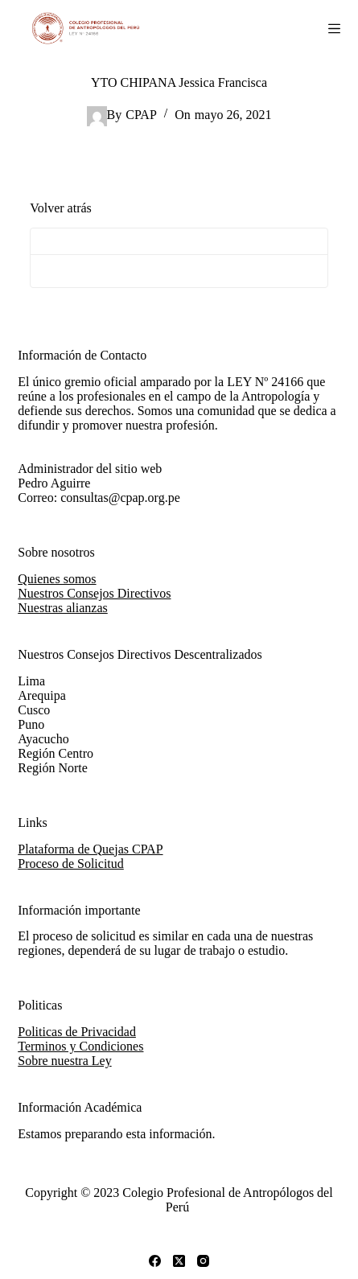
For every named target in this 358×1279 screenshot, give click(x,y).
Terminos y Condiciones (80, 1046)
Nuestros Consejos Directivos (94, 593)
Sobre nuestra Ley (64, 1060)
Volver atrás (61, 208)
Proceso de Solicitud (71, 863)
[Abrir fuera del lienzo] (334, 29)
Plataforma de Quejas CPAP (90, 849)
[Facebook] (155, 1261)
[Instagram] (203, 1261)
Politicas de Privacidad (77, 1031)
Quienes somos (57, 579)
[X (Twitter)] (179, 1261)
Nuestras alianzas (63, 608)
